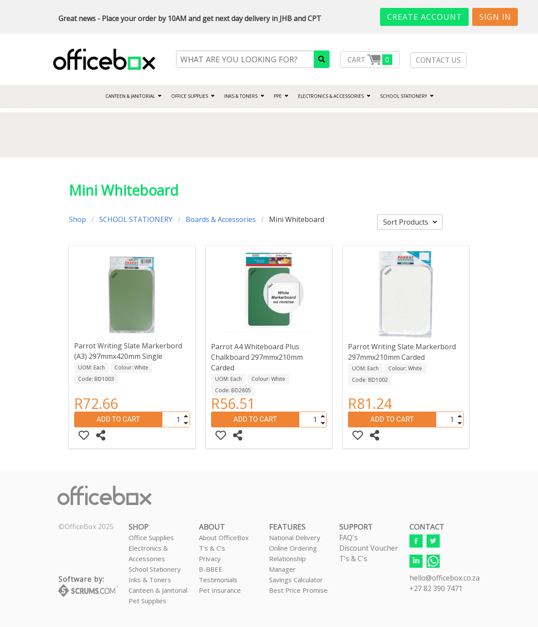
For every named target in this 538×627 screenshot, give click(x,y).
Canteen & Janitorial (158, 590)
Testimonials (218, 579)
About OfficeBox (224, 537)
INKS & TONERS (241, 96)
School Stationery (155, 569)
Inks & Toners (150, 579)
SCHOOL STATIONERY (403, 96)
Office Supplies (189, 96)
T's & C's (212, 548)
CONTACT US (438, 60)
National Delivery (294, 537)
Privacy (210, 558)
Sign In (495, 16)
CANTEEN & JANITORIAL (130, 96)
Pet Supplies (147, 600)
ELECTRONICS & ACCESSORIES (331, 96)
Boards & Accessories (221, 219)
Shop (77, 219)
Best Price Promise (298, 590)
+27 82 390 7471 (436, 588)
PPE (278, 96)
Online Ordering (293, 548)
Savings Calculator (296, 579)
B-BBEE (210, 569)
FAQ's (348, 537)
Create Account (424, 16)
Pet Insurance (220, 590)
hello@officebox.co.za (444, 578)
